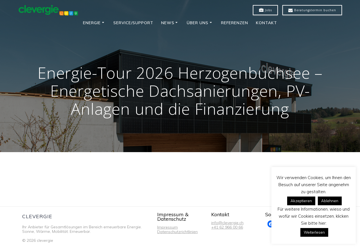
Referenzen (234, 22)
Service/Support (133, 22)
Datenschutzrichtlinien (177, 231)
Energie (92, 22)
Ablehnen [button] (329, 201)
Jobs (265, 10)
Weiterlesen (314, 232)
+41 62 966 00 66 (227, 227)
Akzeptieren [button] (301, 201)
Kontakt (266, 22)
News (167, 22)
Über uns (197, 22)
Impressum (167, 227)
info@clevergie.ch (227, 222)
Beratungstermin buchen (312, 10)
